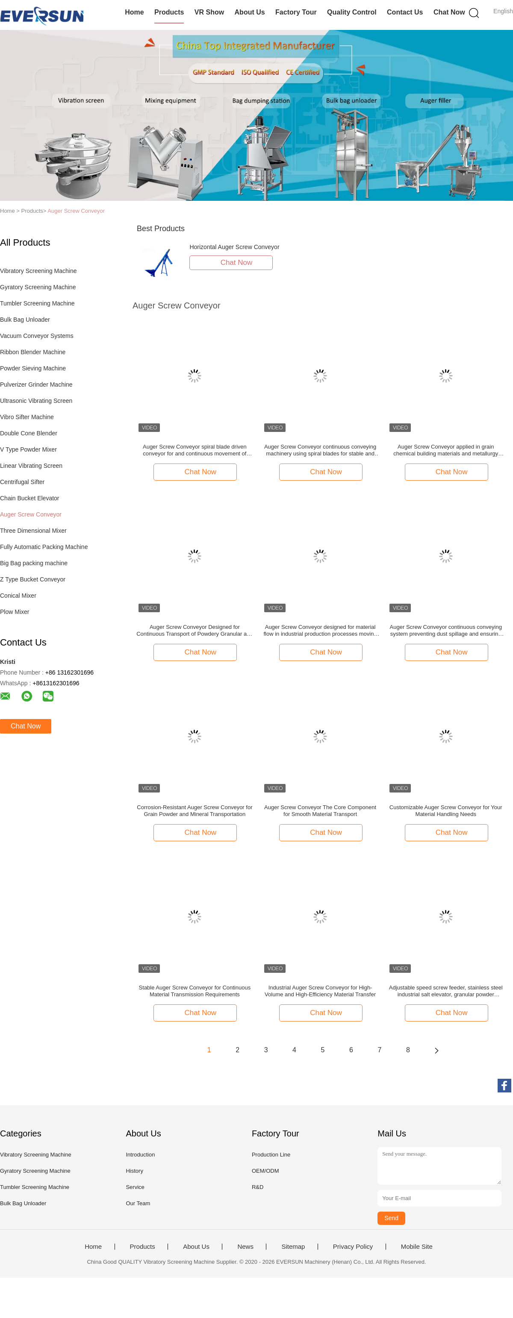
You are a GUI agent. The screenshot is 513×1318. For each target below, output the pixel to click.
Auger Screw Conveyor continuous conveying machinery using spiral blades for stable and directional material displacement (320, 450)
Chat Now (449, 12)
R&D (257, 1187)
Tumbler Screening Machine (37, 303)
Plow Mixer (14, 611)
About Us (250, 12)
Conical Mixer (18, 595)
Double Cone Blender (28, 433)
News (245, 1247)
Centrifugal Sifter (22, 481)
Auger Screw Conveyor (76, 211)
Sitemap (293, 1247)
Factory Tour (296, 12)
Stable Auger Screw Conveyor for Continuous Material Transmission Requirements (195, 991)
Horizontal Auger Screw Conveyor (234, 247)
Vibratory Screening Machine (38, 270)
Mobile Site (417, 1247)
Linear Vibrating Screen (31, 465)
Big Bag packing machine (34, 563)
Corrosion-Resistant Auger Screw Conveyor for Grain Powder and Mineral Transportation (194, 810)
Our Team (138, 1203)
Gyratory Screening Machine (38, 287)
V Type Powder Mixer (28, 449)
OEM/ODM (265, 1171)
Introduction (140, 1154)
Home (134, 12)
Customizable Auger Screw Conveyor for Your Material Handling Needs (445, 810)
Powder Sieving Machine (33, 368)
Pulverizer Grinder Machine (36, 384)
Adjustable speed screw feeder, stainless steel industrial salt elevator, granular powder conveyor (446, 991)
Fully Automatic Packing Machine (44, 546)
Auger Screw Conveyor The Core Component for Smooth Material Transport (320, 810)
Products (169, 12)
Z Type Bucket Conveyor (32, 579)
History (134, 1171)
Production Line (271, 1154)
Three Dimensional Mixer (33, 530)
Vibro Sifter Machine (27, 417)
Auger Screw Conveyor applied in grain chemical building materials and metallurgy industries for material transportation (445, 450)
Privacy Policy (353, 1247)
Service (135, 1187)
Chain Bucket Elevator (29, 498)
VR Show (209, 12)
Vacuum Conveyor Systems (37, 335)
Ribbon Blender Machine (32, 352)
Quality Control (352, 12)
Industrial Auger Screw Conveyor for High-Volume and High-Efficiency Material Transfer (320, 991)
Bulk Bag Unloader (25, 319)
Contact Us (405, 12)
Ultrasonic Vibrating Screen (36, 400)
